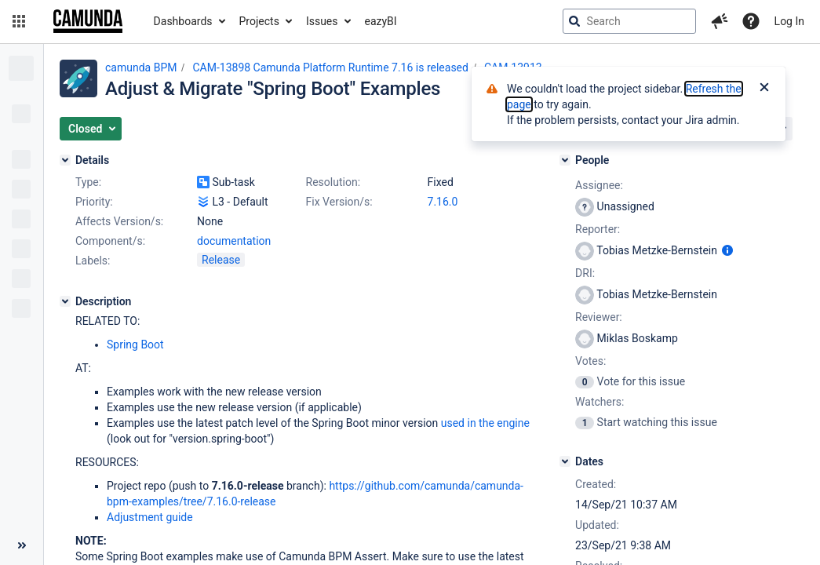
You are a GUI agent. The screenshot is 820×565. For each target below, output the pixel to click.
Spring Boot (135, 344)
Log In (789, 21)
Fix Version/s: (339, 201)
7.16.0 (443, 201)
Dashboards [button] (183, 21)
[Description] (65, 301)
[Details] (65, 160)
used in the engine (485, 423)
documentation (234, 241)
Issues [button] (322, 21)
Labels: (92, 260)
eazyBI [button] (381, 21)
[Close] (764, 89)
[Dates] (564, 461)
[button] (19, 21)
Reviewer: (598, 317)
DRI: (585, 273)
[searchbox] (629, 21)
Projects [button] (259, 21)
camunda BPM (141, 67)
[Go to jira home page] (88, 21)
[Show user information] (727, 250)
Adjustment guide (150, 517)
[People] (564, 160)
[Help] (751, 21)
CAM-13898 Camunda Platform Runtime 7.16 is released (330, 67)
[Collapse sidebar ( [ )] (21, 545)
